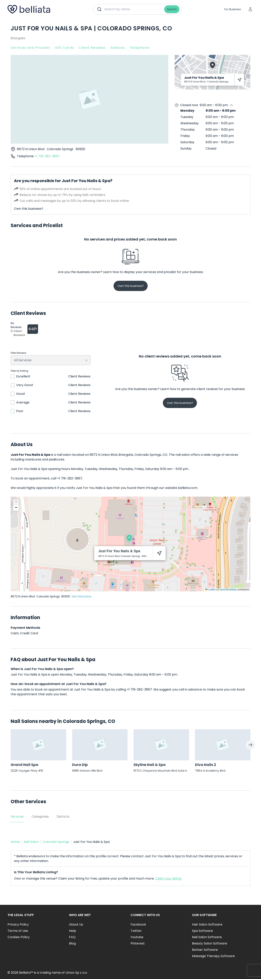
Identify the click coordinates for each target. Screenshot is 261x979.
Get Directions (81, 596)
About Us (76, 924)
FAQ (72, 937)
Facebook (138, 924)
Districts (63, 816)
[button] (129, 538)
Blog (72, 943)
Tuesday (186, 117)
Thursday (187, 129)
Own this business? (28, 208)
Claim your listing (168, 878)
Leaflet (210, 589)
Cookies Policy (18, 937)
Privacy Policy (18, 924)
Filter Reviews (18, 353)
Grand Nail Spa (24, 764)
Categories (40, 816)
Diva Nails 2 (205, 764)
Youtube (136, 937)
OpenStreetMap (228, 589)
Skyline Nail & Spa (149, 764)
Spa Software (202, 930)
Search (172, 9)
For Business (232, 9)
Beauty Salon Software (209, 943)
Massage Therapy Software (213, 956)
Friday (185, 136)
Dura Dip (80, 764)
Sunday (186, 148)
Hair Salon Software (207, 924)
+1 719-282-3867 (47, 156)
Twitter (136, 930)
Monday (187, 110)
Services (17, 816)
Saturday (187, 142)
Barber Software (205, 949)
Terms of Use (17, 930)
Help (72, 930)
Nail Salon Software (207, 937)
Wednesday (189, 123)
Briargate (18, 38)
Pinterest (137, 943)
